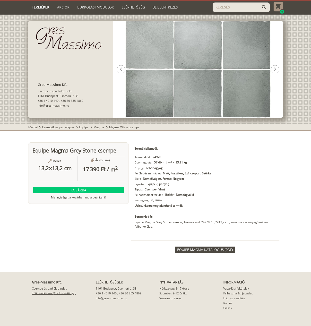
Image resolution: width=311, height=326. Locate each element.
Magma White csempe (124, 127)
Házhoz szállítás (234, 298)
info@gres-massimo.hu (53, 105)
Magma (99, 127)
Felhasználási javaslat (238, 293)
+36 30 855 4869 (72, 101)
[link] (205, 250)
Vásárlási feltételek (236, 288)
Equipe (84, 127)
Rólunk (227, 303)
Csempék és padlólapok (58, 127)
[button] (193, 109)
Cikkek (227, 308)
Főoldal (33, 127)
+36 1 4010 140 (48, 101)
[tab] (40, 7)
